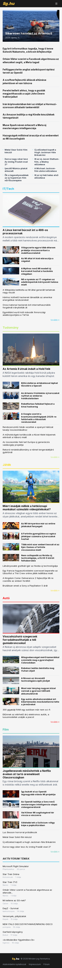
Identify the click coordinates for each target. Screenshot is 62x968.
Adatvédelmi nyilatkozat (14, 964)
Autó (6, 598)
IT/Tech (8, 188)
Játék (7, 464)
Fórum (46, 964)
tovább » (55, 320)
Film (6, 729)
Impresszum (35, 964)
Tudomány (11, 327)
